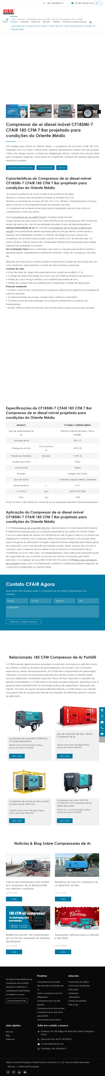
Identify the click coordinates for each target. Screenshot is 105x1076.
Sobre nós (35, 20)
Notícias (56, 20)
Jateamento (74, 997)
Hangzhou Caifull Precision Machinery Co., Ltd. (43, 1062)
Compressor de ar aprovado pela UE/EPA (50, 1014)
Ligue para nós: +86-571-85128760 (56, 1039)
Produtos (14, 20)
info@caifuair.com (84, 3)
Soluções (25, 20)
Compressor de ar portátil (48, 982)
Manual (61, 167)
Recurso (46, 20)
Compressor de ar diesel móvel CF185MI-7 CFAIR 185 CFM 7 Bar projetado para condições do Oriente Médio (53, 27)
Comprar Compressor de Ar (20, 167)
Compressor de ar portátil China (28, 217)
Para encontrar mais (17, 1000)
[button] (99, 112)
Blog (8, 1035)
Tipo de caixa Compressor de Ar (50, 987)
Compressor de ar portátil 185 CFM (32, 528)
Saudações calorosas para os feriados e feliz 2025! (77, 936)
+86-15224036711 (55, 3)
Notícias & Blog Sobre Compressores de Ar (52, 843)
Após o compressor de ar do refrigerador (49, 995)
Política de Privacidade (28, 1066)
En (97, 3)
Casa (4, 20)
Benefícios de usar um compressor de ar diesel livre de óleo (76, 884)
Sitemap (11, 1066)
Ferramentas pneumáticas (49, 1019)
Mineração (73, 993)
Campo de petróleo (77, 1001)
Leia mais (17, 756)
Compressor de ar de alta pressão (48, 1003)
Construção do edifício (78, 982)
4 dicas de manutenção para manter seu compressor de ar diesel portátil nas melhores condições (27, 885)
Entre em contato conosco (75, 20)
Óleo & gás (73, 1004)
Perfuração (73, 989)
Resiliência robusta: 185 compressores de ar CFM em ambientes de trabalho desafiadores (28, 938)
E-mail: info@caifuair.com (52, 1043)
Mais (14, 899)
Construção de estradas (79, 985)
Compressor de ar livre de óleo (50, 1008)
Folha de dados (45, 167)
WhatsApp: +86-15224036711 (54, 1048)
